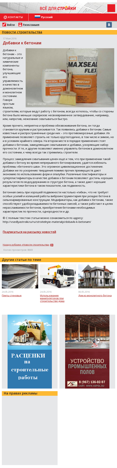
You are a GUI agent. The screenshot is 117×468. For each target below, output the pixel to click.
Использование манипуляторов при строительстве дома (52, 298)
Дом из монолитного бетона (95, 295)
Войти (11, 24)
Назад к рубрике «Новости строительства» (26, 245)
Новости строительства (22, 32)
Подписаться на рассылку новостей (29, 232)
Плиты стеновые (12, 295)
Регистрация (31, 24)
